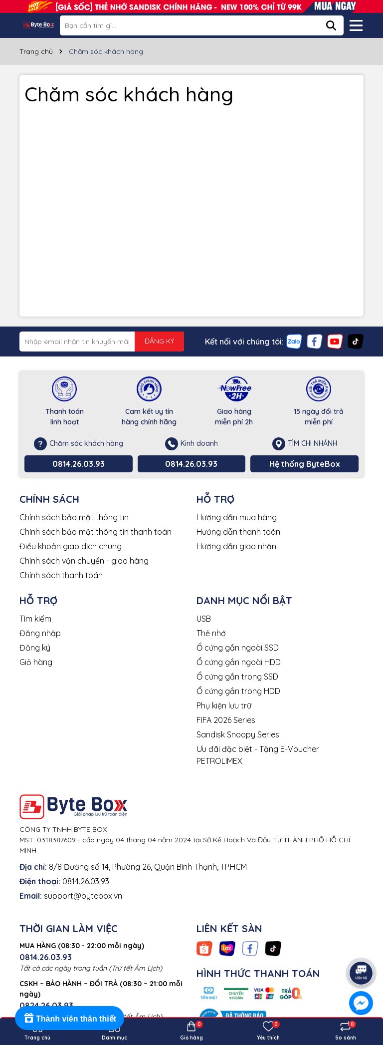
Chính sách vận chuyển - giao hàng (84, 561)
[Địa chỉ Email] (101, 341)
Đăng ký (34, 648)
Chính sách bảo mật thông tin (74, 517)
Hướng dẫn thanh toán (238, 532)
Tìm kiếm (35, 619)
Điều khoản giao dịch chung (70, 546)
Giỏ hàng (35, 662)
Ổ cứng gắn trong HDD (238, 691)
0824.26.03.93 (46, 1006)
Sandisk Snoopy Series (237, 734)
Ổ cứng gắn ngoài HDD (238, 662)
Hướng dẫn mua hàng (236, 517)
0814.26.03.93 (78, 464)
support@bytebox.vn (83, 896)
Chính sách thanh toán (61, 575)
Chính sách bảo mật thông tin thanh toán (95, 532)
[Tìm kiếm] (331, 25)
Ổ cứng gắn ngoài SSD (237, 648)
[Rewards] (69, 1018)
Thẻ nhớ (211, 633)
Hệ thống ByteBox (304, 464)
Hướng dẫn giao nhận (236, 546)
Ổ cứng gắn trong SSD (237, 677)
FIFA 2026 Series (225, 720)
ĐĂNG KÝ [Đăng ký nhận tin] (159, 341)
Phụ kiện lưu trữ (223, 705)
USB (203, 619)
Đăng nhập (40, 633)
